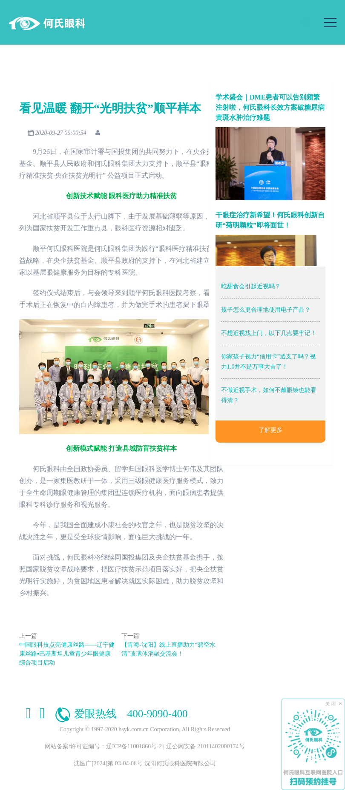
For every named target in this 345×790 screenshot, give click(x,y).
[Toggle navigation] (330, 22)
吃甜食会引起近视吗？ (251, 286)
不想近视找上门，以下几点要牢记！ (268, 333)
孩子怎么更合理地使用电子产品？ (265, 310)
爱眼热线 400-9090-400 (121, 713)
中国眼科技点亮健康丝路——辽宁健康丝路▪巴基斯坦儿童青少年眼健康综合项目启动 (65, 654)
